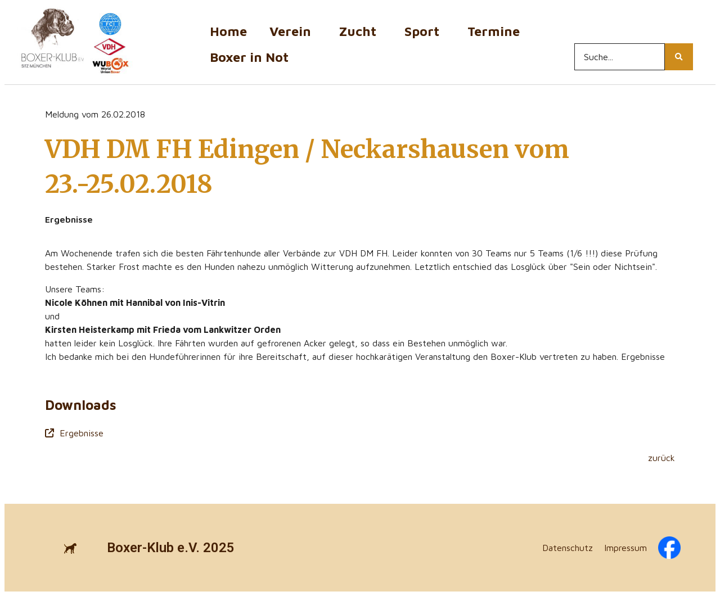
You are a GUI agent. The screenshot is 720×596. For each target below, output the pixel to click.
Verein (293, 31)
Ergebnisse (74, 433)
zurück (661, 458)
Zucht (360, 31)
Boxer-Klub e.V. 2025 (171, 548)
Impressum (625, 548)
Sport (424, 31)
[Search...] (619, 56)
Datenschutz (567, 548)
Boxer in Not (249, 57)
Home (228, 31)
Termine (496, 31)
